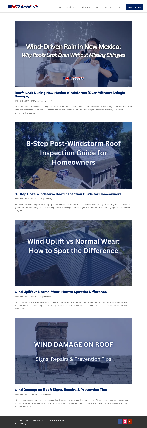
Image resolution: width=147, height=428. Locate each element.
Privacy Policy (20, 423)
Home (60, 7)
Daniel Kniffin (23, 101)
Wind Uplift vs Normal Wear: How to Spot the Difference (61, 292)
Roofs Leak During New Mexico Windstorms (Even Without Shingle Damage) (70, 94)
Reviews (108, 7)
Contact (119, 7)
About (96, 7)
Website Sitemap (57, 420)
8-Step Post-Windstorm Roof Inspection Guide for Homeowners (68, 194)
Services (70, 7)
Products (84, 7)
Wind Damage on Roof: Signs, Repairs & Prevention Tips (61, 390)
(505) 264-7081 (134, 7)
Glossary (48, 101)
